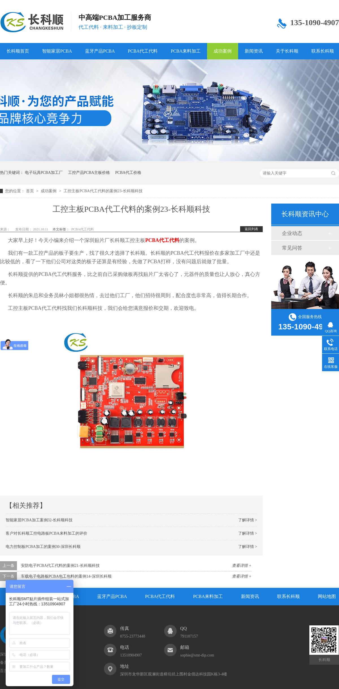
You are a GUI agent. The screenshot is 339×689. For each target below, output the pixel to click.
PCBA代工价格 (128, 172)
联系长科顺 (288, 596)
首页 (30, 191)
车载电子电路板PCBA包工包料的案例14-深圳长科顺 (66, 576)
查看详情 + (241, 565)
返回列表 (251, 229)
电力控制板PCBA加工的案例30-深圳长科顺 (43, 547)
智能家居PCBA (57, 51)
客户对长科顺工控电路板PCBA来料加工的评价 (46, 533)
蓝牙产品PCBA (100, 51)
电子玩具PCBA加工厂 (44, 172)
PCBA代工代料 (143, 51)
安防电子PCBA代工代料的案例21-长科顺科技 (60, 565)
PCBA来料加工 (186, 51)
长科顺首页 (17, 51)
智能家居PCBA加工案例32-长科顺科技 (39, 520)
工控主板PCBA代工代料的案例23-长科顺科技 (103, 191)
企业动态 (292, 233)
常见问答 (292, 248)
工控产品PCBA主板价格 (89, 172)
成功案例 (223, 51)
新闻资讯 (254, 51)
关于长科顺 (287, 51)
